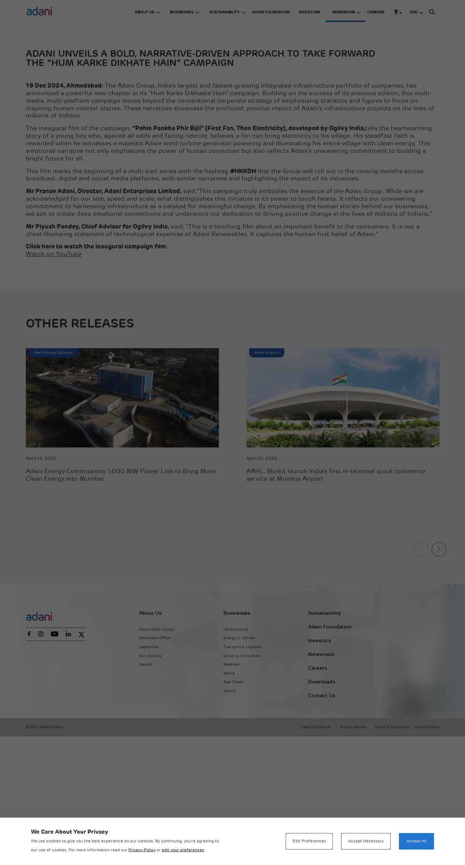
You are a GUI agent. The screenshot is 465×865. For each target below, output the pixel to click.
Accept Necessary (366, 841)
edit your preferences (183, 850)
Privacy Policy (142, 850)
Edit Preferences (309, 841)
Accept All (416, 841)
